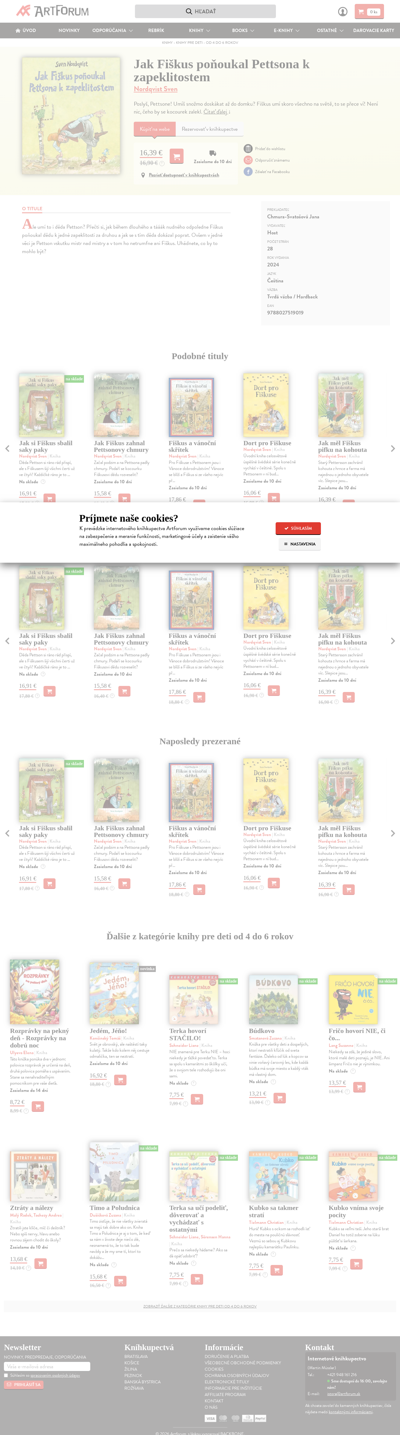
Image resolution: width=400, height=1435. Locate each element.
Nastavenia (299, 544)
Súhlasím (298, 528)
